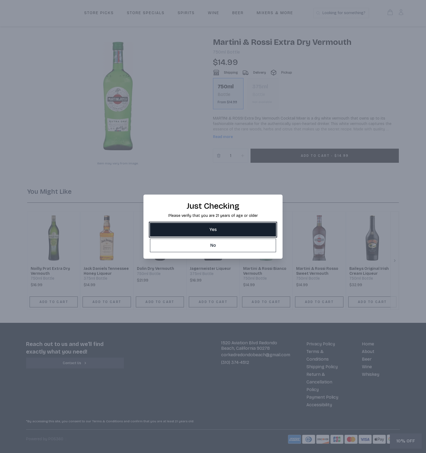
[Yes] (213, 229)
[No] (213, 245)
